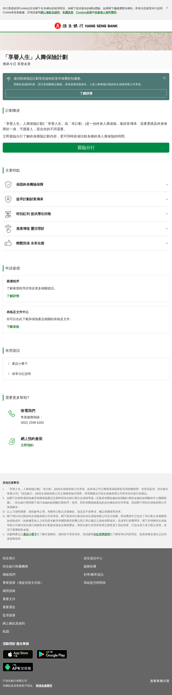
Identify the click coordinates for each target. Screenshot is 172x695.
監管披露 (9, 615)
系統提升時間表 (95, 582)
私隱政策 (67, 12)
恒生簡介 (9, 558)
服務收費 (90, 566)
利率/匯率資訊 (93, 574)
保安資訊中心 (93, 558)
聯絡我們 (9, 574)
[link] (44, 685)
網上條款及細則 (50, 12)
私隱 (6, 631)
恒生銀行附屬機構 (15, 566)
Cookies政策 (84, 12)
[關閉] (167, 7)
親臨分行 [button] (86, 147)
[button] (6, 26)
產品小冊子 (30, 534)
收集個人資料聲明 (105, 12)
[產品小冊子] (17, 363)
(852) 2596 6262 (32, 422)
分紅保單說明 (102, 534)
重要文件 (9, 599)
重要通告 (9, 607)
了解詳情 (13, 296)
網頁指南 (9, 591)
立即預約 (27, 445)
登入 (166, 28)
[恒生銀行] (86, 26)
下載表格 (13, 327)
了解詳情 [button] (86, 93)
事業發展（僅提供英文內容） (23, 582)
